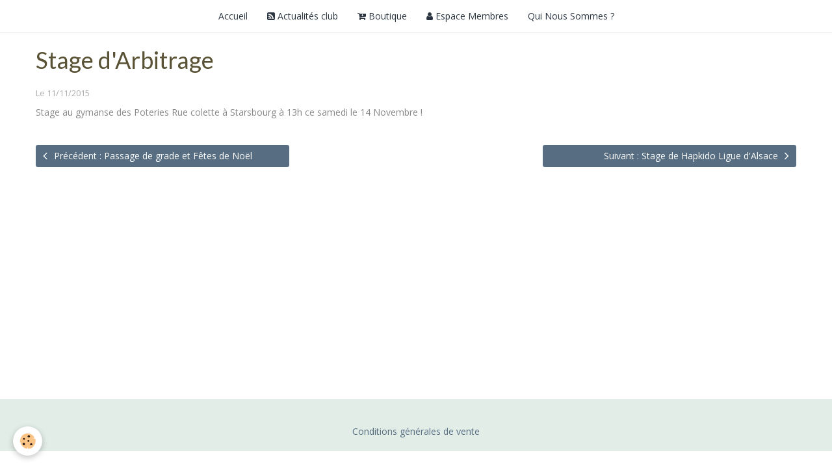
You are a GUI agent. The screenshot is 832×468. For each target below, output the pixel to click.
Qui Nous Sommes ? (571, 16)
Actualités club (302, 16)
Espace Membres (467, 16)
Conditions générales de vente (416, 431)
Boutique (382, 16)
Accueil (233, 16)
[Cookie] (27, 441)
